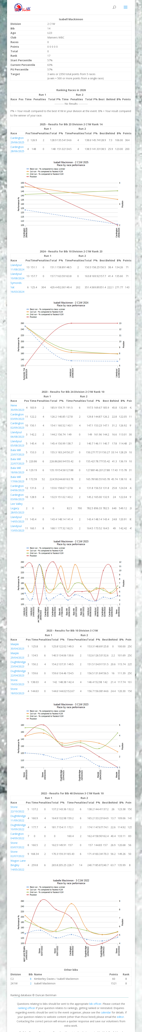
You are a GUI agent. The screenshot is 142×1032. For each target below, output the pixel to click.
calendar (106, 1012)
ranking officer (26, 1008)
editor (120, 1017)
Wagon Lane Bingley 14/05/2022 (18, 865)
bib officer (95, 1004)
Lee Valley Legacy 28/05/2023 (17, 508)
